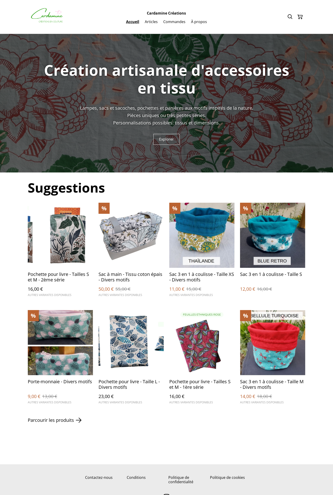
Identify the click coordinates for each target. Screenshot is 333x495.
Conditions (136, 477)
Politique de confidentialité (180, 479)
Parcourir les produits (54, 420)
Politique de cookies (227, 477)
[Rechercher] (290, 17)
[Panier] (300, 17)
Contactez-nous (99, 477)
